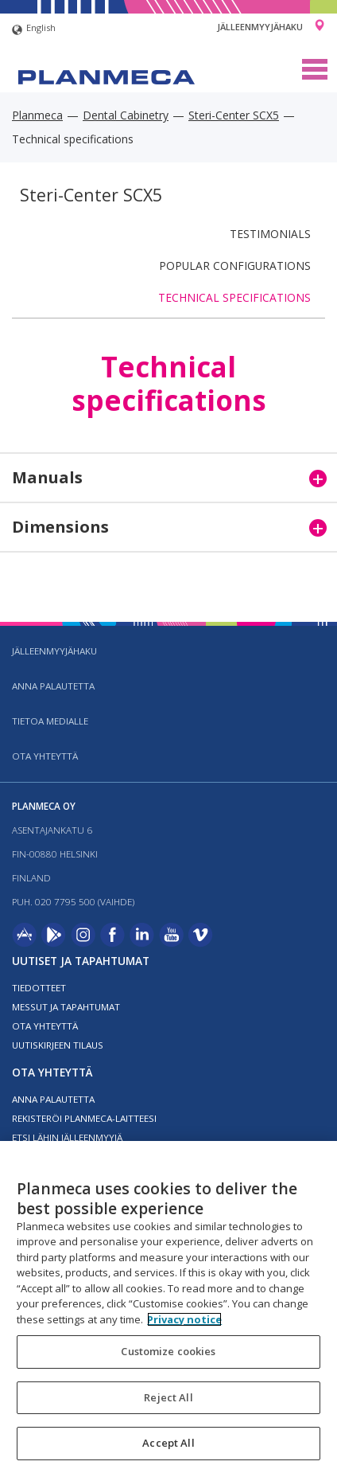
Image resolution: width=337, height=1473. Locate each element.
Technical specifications (234, 297)
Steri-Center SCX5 (233, 115)
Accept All (168, 1443)
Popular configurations (235, 265)
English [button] (34, 29)
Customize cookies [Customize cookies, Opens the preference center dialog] (168, 1351)
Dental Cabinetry (125, 115)
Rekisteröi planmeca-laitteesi (84, 1118)
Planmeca (37, 115)
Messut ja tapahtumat (66, 1007)
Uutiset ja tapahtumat (80, 960)
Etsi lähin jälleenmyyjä (67, 1137)
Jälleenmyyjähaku (260, 27)
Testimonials (270, 233)
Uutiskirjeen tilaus (57, 1045)
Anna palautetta (53, 686)
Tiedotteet (39, 988)
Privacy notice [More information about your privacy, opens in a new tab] (184, 1319)
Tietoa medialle (50, 721)
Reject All (168, 1397)
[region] (168, 1307)
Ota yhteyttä (45, 756)
